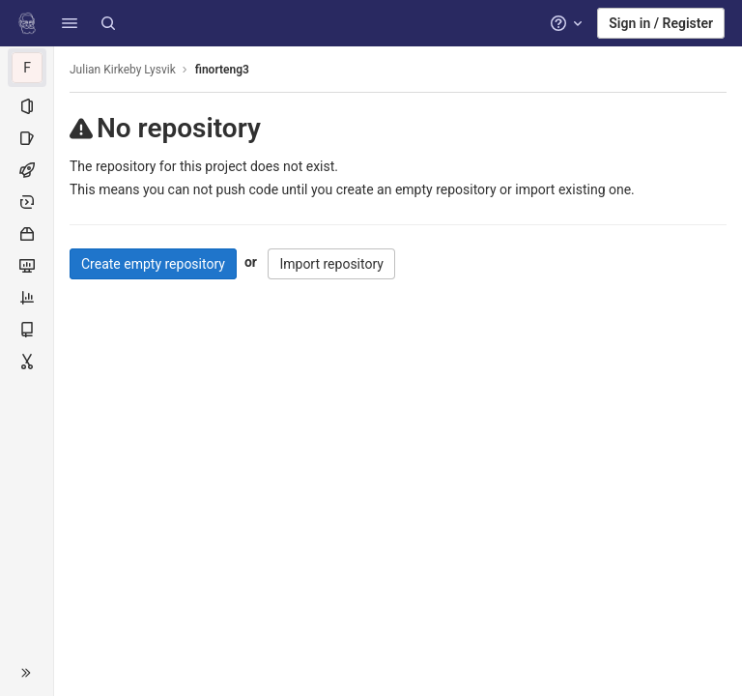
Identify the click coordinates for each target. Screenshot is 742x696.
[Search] (108, 23)
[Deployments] (26, 202)
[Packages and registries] (26, 233)
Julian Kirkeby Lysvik (123, 69)
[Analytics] (26, 297)
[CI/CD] (26, 170)
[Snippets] (26, 361)
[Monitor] (26, 265)
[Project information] (26, 106)
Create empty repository (153, 264)
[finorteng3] (27, 67)
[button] (69, 23)
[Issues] (26, 138)
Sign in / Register (661, 23)
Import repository (331, 264)
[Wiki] (26, 329)
